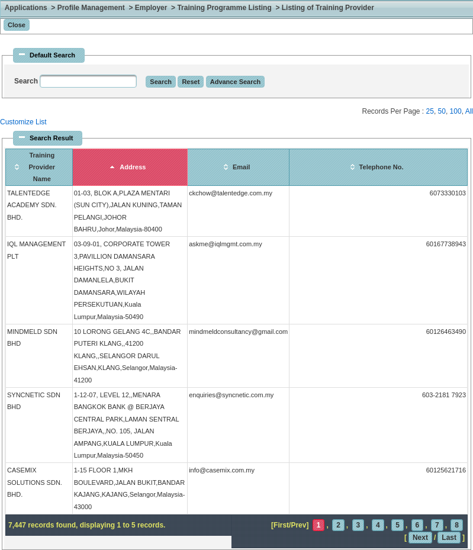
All (469, 111)
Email (241, 167)
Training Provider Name (41, 167)
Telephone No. (381, 167)
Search (27, 81)
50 (442, 111)
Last (449, 537)
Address (133, 167)
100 (456, 111)
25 (430, 111)
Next (420, 537)
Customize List (23, 122)
